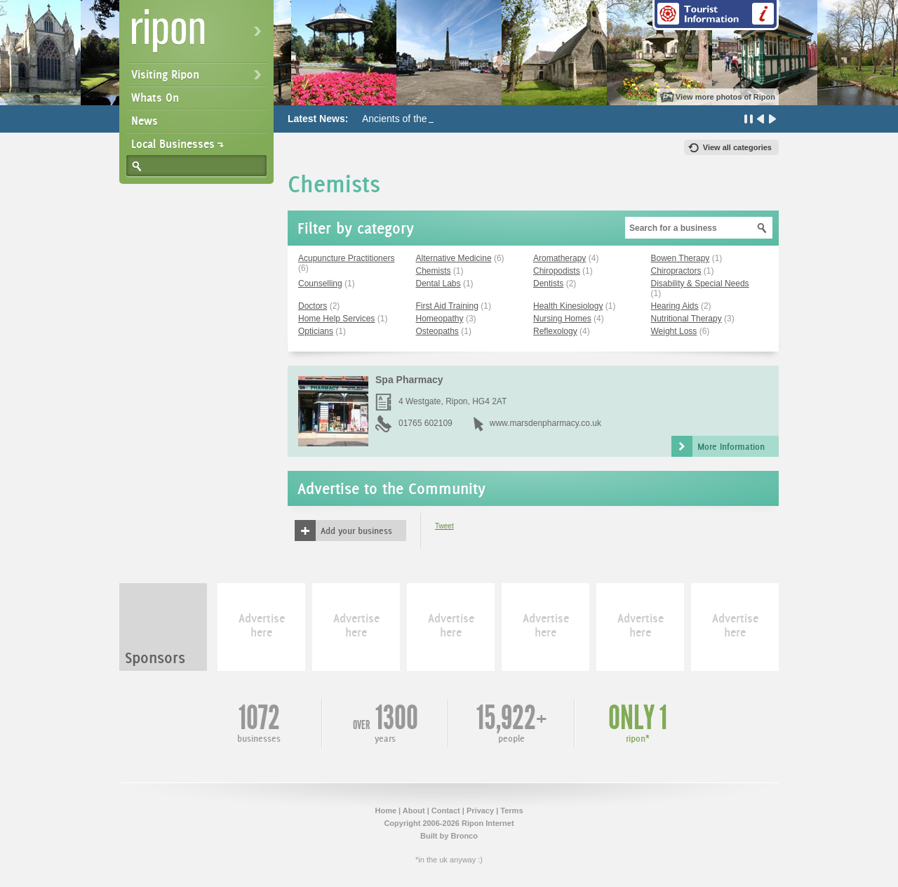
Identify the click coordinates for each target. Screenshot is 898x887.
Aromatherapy (559, 258)
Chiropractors (676, 271)
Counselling (320, 283)
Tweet (444, 526)
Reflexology (555, 331)
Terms (511, 810)
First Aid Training (447, 306)
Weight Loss (674, 331)
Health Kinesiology (568, 306)
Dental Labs (438, 283)
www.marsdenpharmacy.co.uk (545, 423)
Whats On (155, 98)
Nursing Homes (562, 319)
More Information (731, 446)
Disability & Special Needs (700, 283)
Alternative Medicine (454, 258)
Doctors (312, 306)
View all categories (737, 147)
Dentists (548, 283)
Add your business (356, 530)
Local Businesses (173, 144)
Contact (445, 810)
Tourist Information (715, 15)
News (144, 121)
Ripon (199, 35)
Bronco (464, 836)
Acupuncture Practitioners (346, 258)
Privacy (480, 810)
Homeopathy (440, 319)
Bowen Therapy (680, 258)
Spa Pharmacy (409, 379)
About (414, 810)
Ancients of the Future (410, 118)
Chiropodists (556, 271)
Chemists (433, 271)
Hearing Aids (675, 306)
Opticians (315, 331)
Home (385, 810)
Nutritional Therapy (686, 319)
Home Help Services (336, 319)
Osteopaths (437, 331)
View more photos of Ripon (725, 97)
